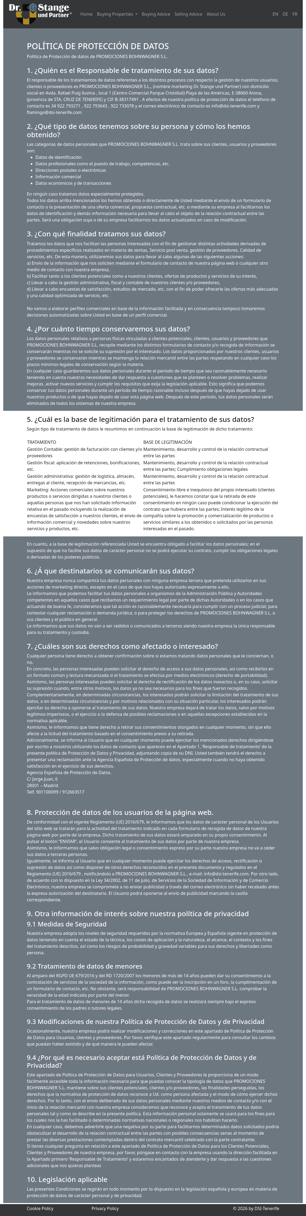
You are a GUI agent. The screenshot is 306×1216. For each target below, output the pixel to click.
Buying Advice (156, 14)
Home (86, 14)
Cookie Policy (40, 1208)
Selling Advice (188, 14)
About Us (216, 14)
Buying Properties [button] (115, 14)
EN (275, 14)
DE (285, 14)
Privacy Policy (105, 1208)
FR (295, 14)
